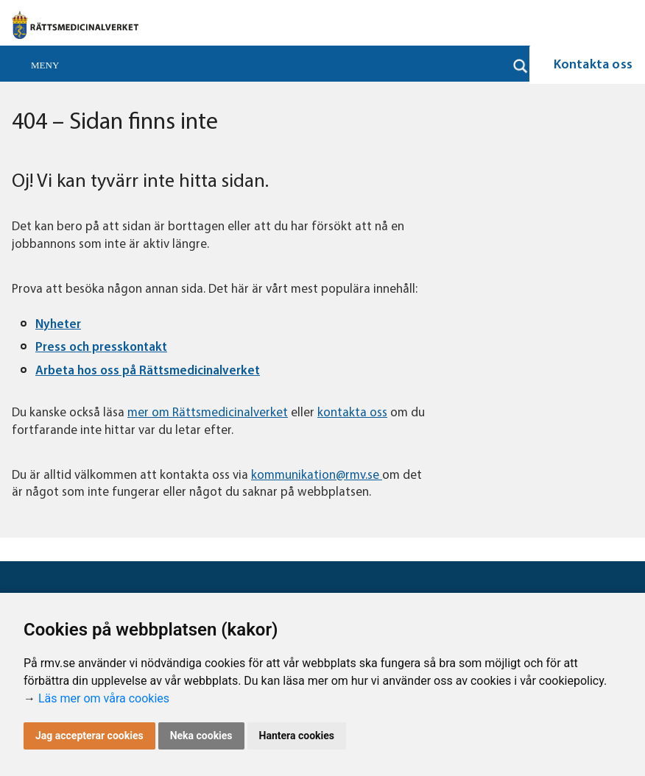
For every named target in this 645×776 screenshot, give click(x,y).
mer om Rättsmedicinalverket (207, 413)
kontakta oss (352, 413)
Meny (45, 65)
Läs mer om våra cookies (103, 698)
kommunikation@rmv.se (316, 475)
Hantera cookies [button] (296, 735)
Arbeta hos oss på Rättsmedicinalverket (147, 371)
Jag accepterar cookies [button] (89, 735)
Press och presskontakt (101, 347)
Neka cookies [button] (201, 735)
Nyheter (58, 324)
